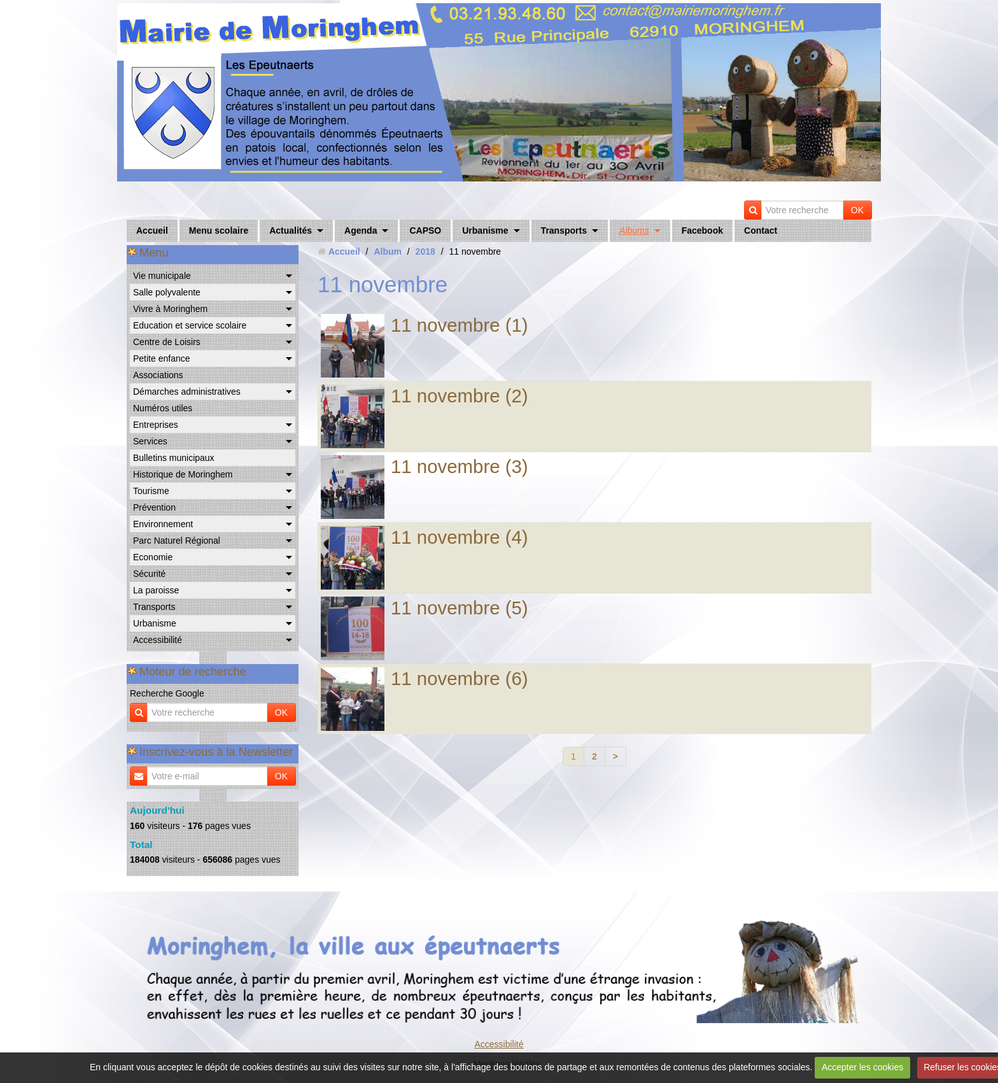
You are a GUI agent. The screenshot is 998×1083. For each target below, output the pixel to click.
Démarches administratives (187, 391)
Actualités (290, 230)
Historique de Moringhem (182, 474)
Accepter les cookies (862, 1067)
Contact (760, 230)
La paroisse (156, 590)
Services (150, 441)
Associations (158, 375)
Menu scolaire (218, 230)
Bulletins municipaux (173, 458)
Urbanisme (485, 230)
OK (857, 210)
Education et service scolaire (189, 325)
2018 (425, 251)
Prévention (154, 507)
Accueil (152, 230)
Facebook (702, 230)
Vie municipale (162, 276)
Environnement (163, 524)
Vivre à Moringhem (170, 309)
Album (388, 251)
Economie (152, 557)
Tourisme (151, 491)
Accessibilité (157, 640)
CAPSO (425, 230)
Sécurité (149, 574)
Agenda (360, 230)
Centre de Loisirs (166, 342)
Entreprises (155, 425)
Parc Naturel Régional (176, 540)
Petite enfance (161, 358)
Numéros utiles (162, 408)
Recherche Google (167, 693)
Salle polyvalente (166, 292)
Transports (564, 230)
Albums (634, 230)
